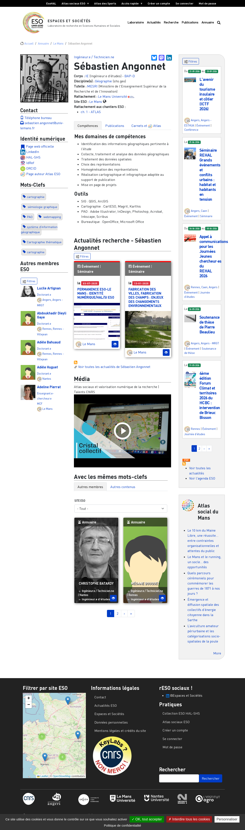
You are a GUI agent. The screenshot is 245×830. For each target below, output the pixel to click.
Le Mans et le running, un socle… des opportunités (204, 564)
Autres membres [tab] (90, 489)
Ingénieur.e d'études (96, 601)
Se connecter (184, 3)
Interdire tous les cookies (189, 819)
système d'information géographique (39, 231)
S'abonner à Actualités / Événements (75, 364)
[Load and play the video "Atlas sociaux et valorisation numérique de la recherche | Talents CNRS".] (122, 433)
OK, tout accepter (147, 819)
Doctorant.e (44, 297)
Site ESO (79, 502)
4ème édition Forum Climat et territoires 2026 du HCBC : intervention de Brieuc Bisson (209, 397)
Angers (46, 302)
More (217, 655)
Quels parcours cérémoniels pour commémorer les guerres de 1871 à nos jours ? (203, 585)
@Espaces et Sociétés (184, 697)
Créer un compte (159, 3)
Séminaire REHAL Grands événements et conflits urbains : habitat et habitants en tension (209, 177)
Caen (204, 213)
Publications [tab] (114, 128)
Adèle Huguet (47, 369)
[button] (190, 82)
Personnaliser (227, 819)
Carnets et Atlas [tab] (146, 128)
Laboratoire (135, 23)
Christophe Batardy (96, 586)
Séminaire (85, 274)
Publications (190, 23)
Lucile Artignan (49, 290)
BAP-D (129, 78)
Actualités (154, 23)
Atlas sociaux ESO (74, 4)
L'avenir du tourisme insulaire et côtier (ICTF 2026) (207, 96)
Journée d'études (194, 436)
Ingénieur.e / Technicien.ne (94, 59)
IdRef (30, 165)
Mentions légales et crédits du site (120, 733)
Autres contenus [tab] (122, 489)
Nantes (46, 381)
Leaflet (42, 778)
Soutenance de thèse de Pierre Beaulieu (209, 327)
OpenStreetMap (62, 778)
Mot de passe (207, 3)
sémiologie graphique (42, 209)
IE (87, 78)
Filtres (82, 259)
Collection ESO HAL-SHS (181, 716)
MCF (39, 406)
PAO (30, 219)
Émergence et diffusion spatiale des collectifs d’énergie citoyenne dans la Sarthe (203, 612)
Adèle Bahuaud (49, 344)
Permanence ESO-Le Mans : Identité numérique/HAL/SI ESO (95, 295)
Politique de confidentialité (122, 825)
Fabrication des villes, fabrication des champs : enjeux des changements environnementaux (145, 299)
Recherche (171, 23)
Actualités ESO (105, 708)
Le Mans (58, 46)
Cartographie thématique (44, 244)
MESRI (92, 88)
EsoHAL (51, 3)
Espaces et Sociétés (69, 22)
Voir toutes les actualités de (112, 369)
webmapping (52, 219)
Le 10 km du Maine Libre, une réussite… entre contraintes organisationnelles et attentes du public (203, 543)
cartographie (36, 199)
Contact (100, 699)
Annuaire (208, 23)
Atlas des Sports (105, 3)
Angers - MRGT (210, 345)
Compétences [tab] (88, 128)
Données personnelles (111, 724)
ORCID (31, 170)
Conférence (191, 132)
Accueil (28, 46)
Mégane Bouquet (145, 586)
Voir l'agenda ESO (202, 480)
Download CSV (186, 462)
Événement (90, 269)
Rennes (47, 331)
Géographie (103, 83)
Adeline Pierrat (49, 389)
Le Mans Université (112, 99)
